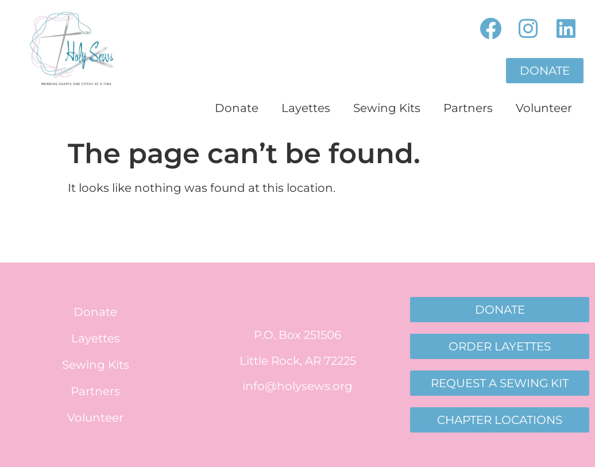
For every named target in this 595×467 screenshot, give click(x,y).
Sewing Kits (386, 108)
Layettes (305, 108)
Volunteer (544, 108)
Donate (236, 108)
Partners (468, 108)
